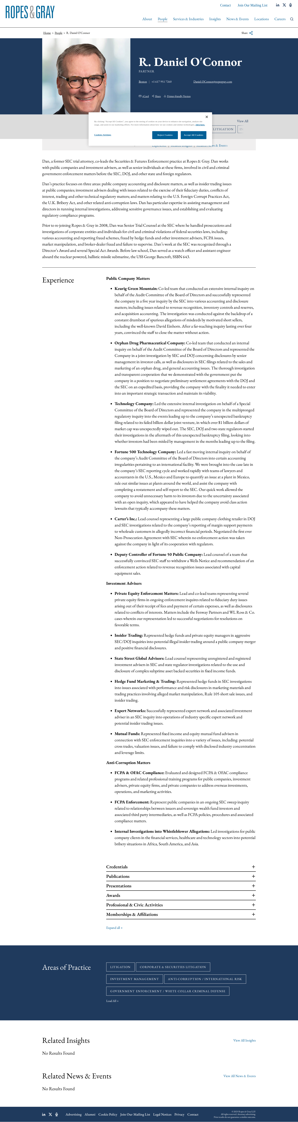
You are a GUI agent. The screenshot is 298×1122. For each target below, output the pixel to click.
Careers (279, 18)
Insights (215, 18)
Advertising (74, 1114)
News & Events (237, 18)
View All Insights (244, 1040)
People (162, 18)
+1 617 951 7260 (161, 82)
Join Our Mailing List (253, 5)
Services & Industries (188, 18)
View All (242, 121)
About (147, 18)
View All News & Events (240, 1076)
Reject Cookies (165, 135)
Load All (111, 1001)
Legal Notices (162, 1114)
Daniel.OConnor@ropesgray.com (212, 82)
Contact (225, 5)
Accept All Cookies (193, 135)
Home (47, 33)
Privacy (179, 1114)
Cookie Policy (107, 1114)
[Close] (207, 117)
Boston (143, 82)
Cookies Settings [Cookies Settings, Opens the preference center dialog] (102, 135)
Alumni (90, 1114)
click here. (200, 125)
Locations (261, 18)
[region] (150, 129)
